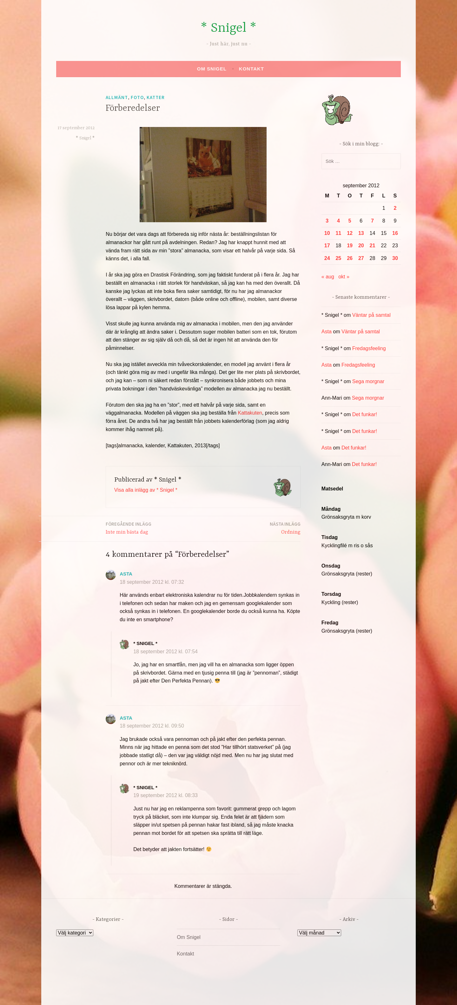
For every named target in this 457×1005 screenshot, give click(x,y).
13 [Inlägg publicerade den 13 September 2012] (361, 233)
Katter (156, 97)
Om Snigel (212, 68)
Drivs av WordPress (181, 993)
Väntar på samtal (371, 315)
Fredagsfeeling (369, 348)
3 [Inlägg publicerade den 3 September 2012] (327, 220)
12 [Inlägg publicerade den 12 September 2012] (350, 233)
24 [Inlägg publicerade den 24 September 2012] (327, 258)
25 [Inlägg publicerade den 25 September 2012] (338, 258)
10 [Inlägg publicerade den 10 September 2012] (327, 233)
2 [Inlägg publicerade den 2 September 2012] (395, 208)
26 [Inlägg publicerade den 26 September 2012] (350, 258)
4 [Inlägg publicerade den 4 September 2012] (338, 220)
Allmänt (117, 97)
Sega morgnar (368, 381)
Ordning (285, 527)
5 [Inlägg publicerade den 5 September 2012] (349, 220)
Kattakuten (250, 413)
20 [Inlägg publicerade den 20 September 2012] (361, 245)
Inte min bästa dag (128, 527)
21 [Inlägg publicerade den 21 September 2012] (372, 245)
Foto (137, 97)
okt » (343, 276)
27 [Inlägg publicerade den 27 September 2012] (361, 258)
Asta (126, 573)
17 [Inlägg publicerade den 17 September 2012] (327, 245)
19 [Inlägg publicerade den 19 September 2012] (350, 245)
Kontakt (251, 68)
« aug (327, 276)
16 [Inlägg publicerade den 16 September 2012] (395, 233)
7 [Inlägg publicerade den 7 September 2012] (372, 220)
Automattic (288, 993)
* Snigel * (228, 28)
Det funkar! (364, 414)
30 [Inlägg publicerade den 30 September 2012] (395, 258)
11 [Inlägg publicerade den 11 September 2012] (338, 233)
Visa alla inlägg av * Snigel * (145, 490)
